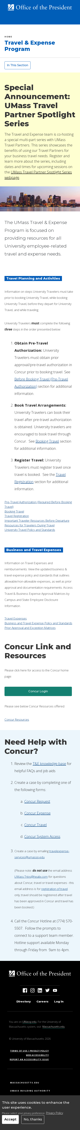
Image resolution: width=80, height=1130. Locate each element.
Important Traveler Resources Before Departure (37, 520)
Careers (42, 1001)
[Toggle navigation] (71, 20)
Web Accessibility (37, 1055)
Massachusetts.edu (53, 1026)
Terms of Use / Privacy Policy (30, 1051)
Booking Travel (14, 511)
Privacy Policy (54, 1113)
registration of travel (54, 889)
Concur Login (38, 691)
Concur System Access (42, 836)
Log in (59, 1001)
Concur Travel (35, 824)
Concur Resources (17, 719)
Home (8, 37)
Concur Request (37, 801)
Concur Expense (37, 813)
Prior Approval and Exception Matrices (30, 628)
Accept (10, 1119)
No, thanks (33, 1119)
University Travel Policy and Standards (30, 530)
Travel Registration (17, 516)
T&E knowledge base (49, 763)
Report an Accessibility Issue (30, 1059)
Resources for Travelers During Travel (30, 525)
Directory (23, 1001)
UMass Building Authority (30, 1090)
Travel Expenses (16, 618)
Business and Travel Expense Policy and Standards (38, 623)
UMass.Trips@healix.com (31, 877)
